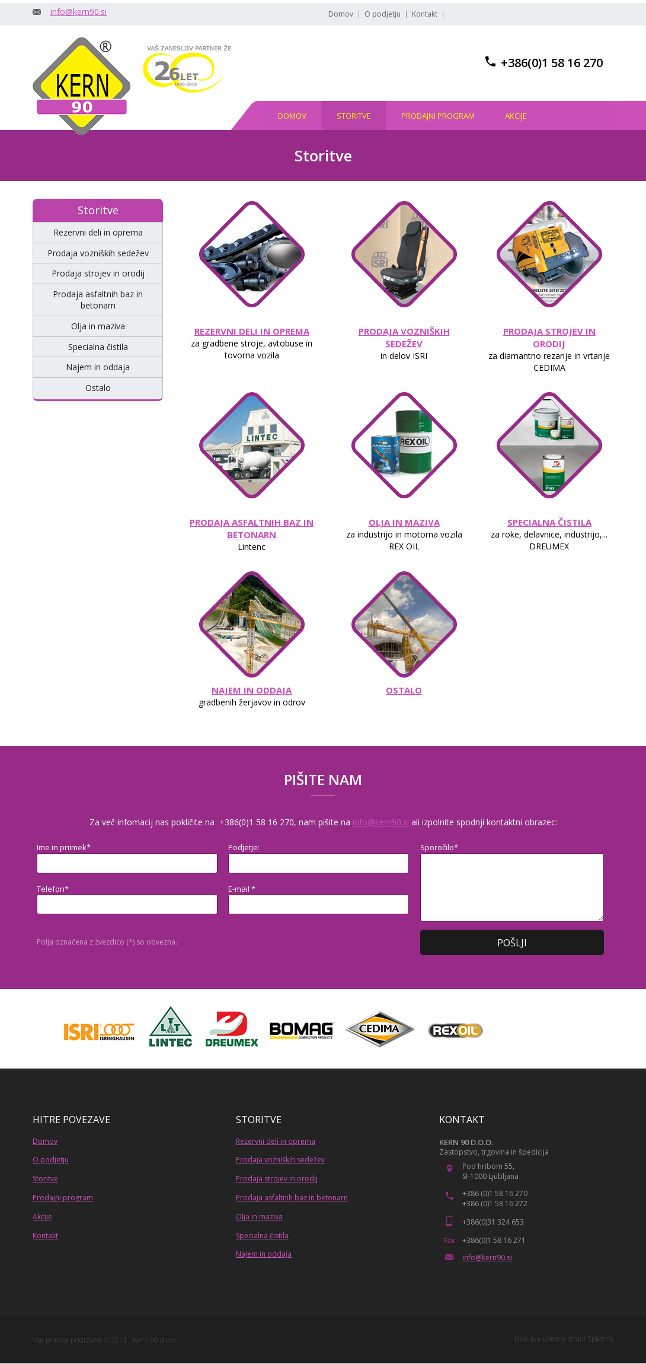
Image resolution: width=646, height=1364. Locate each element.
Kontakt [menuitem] (424, 14)
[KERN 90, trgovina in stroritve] (81, 86)
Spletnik (600, 1339)
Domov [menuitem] (340, 14)
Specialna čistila (262, 1236)
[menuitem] (292, 115)
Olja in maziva (259, 1217)
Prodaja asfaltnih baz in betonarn (292, 1198)
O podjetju (51, 1160)
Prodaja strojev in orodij (277, 1179)
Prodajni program (63, 1198)
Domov (45, 1141)
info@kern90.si (78, 11)
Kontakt (45, 1236)
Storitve (45, 1179)
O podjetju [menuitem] (382, 14)
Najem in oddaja (264, 1254)
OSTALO (404, 690)
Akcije (42, 1217)
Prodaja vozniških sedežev (280, 1160)
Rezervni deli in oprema (275, 1141)
